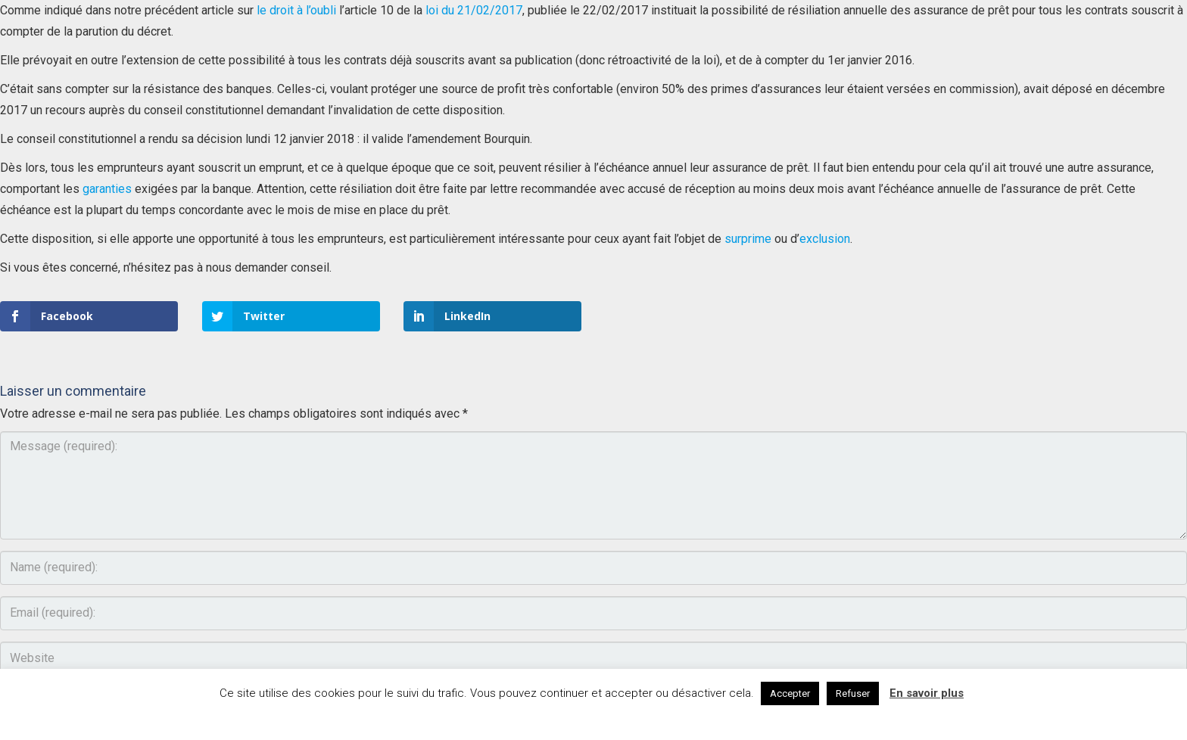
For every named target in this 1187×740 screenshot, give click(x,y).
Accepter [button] (790, 693)
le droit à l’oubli (296, 10)
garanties (107, 189)
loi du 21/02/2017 (473, 10)
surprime (747, 239)
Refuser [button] (853, 693)
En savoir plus (926, 693)
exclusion (824, 239)
